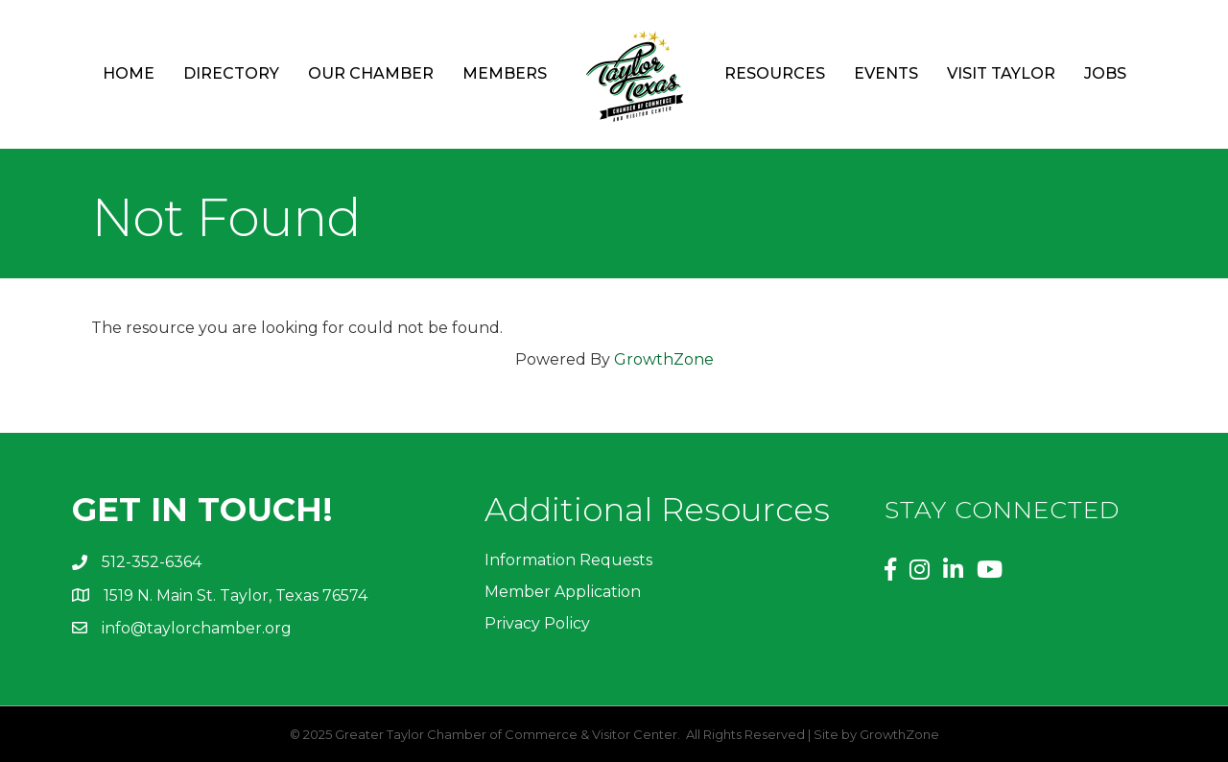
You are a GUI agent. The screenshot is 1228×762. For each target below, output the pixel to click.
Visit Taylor (1001, 73)
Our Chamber (371, 73)
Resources (774, 73)
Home (128, 73)
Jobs (1105, 73)
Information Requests (568, 560)
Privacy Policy (537, 623)
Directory (231, 73)
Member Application (562, 592)
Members (504, 73)
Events (886, 73)
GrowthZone (664, 359)
